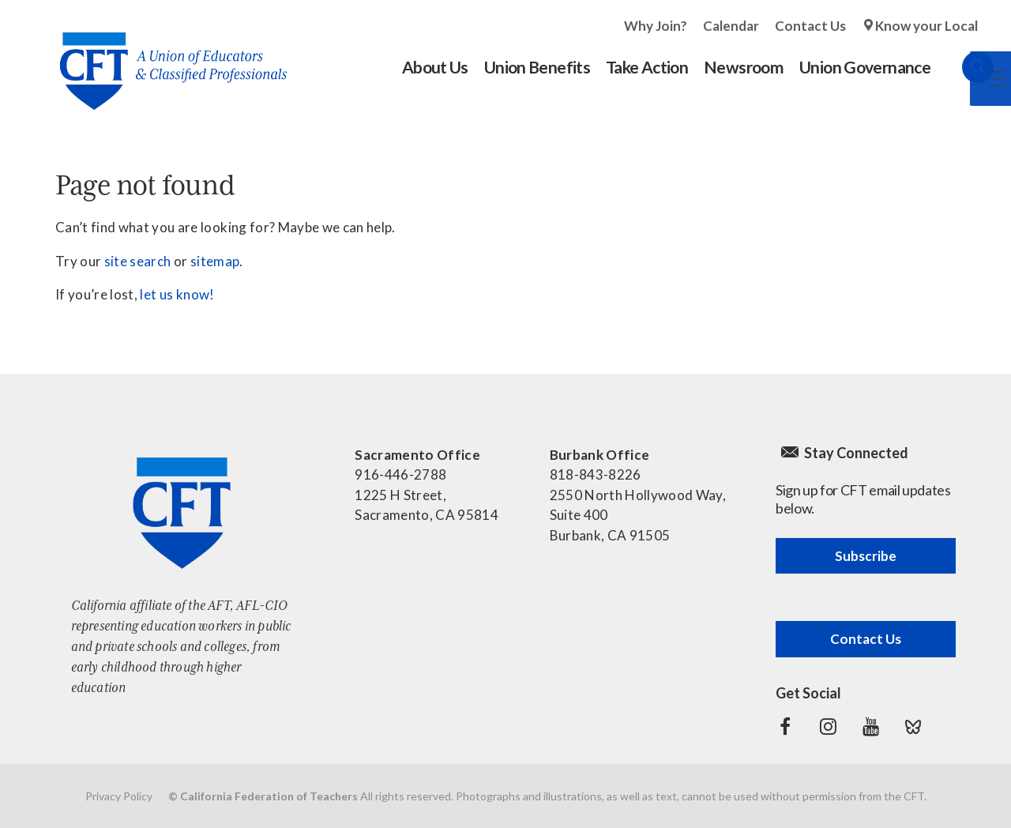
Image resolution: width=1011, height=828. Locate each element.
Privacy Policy (118, 796)
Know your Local (926, 25)
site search (137, 261)
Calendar (731, 25)
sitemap (214, 261)
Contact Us (810, 25)
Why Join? (655, 25)
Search (962, 67)
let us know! (177, 294)
